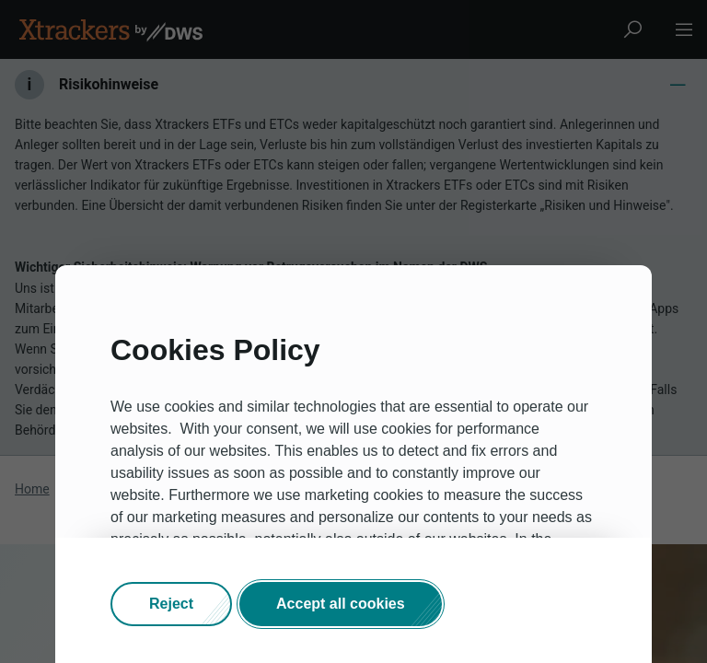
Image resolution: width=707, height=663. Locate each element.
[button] (171, 604)
